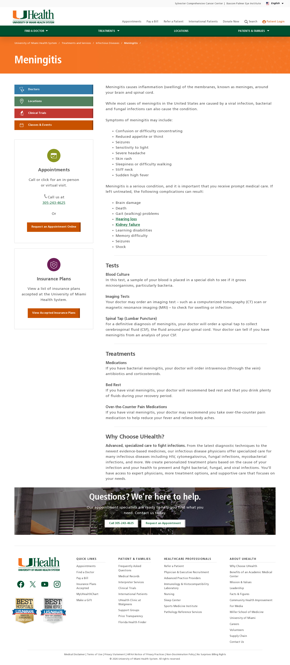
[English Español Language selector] (275, 3)
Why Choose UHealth (243, 566)
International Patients (203, 21)
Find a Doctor (85, 572)
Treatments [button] (107, 31)
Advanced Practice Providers (182, 578)
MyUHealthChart (87, 594)
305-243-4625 (53, 203)
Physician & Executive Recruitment (186, 572)
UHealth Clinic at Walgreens (129, 602)
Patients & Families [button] (252, 31)
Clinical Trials (32, 113)
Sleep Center (172, 600)
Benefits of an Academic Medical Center (251, 574)
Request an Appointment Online (53, 226)
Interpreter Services (131, 582)
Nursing (169, 594)
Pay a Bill (152, 21)
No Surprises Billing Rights (211, 654)
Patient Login (273, 21)
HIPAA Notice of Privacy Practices (145, 654)
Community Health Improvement (251, 600)
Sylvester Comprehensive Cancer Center (199, 3)
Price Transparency (130, 616)
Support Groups (128, 610)
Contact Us (237, 642)
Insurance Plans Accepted (86, 586)
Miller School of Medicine (247, 612)
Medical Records (128, 576)
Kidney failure (128, 225)
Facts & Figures (239, 594)
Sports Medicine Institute (181, 606)
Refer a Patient (173, 21)
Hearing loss (126, 219)
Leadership (237, 588)
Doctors (29, 89)
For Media (236, 606)
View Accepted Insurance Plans (53, 312)
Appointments (131, 21)
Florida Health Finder (132, 622)
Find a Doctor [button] (34, 31)
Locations (181, 31)
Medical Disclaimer (75, 654)
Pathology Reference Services (183, 612)
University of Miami (243, 618)
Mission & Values (241, 582)
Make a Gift (84, 600)
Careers (234, 624)
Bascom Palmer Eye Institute (244, 3)
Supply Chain (238, 636)
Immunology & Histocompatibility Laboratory (186, 586)
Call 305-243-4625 (121, 523)
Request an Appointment (163, 523)
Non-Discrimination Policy (180, 654)
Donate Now (231, 21)
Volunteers (237, 630)
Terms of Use (95, 654)
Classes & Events (35, 125)
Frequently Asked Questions (129, 568)
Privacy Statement (115, 654)
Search (251, 21)
